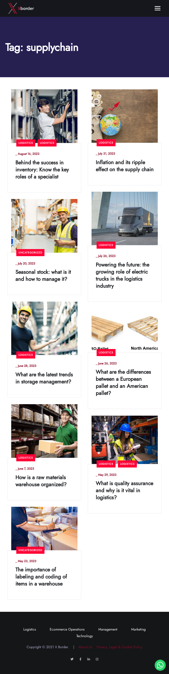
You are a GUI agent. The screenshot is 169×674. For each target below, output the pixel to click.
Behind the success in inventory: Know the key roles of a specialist (42, 169)
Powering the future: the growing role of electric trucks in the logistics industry (122, 275)
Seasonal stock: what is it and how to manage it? (43, 275)
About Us (83, 647)
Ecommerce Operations (67, 629)
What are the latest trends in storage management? (44, 378)
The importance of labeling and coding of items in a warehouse (41, 576)
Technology (84, 635)
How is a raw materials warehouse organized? (40, 481)
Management (107, 629)
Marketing (138, 629)
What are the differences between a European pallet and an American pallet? (123, 382)
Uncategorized (30, 253)
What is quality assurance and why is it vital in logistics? (124, 490)
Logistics (25, 143)
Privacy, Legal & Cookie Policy (117, 647)
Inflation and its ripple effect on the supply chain (125, 166)
